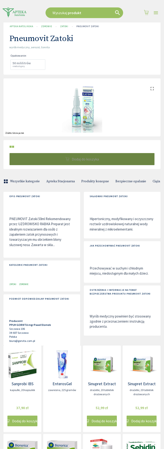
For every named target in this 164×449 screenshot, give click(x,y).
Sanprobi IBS (22, 383)
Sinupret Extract (102, 383)
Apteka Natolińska (21, 26)
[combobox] (84, 12)
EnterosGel (62, 383)
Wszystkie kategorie (22, 181)
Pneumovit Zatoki (88, 26)
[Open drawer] (156, 13)
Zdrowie (46, 26)
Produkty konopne (95, 181)
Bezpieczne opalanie (131, 181)
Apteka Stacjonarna (60, 181)
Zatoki (64, 26)
